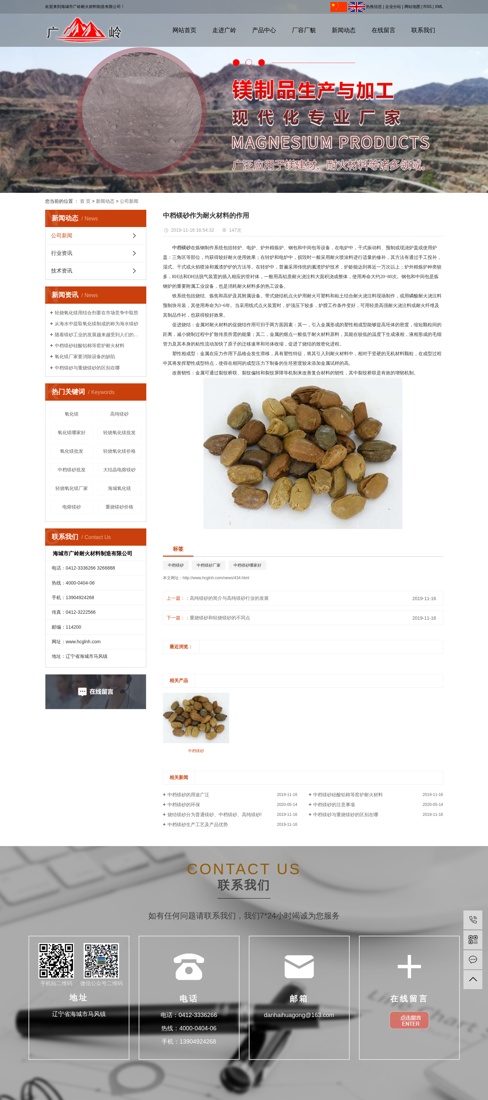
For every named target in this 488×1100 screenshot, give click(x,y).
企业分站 (393, 6)
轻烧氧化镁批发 (119, 432)
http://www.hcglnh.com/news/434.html (216, 578)
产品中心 (264, 30)
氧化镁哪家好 (72, 432)
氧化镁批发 (71, 451)
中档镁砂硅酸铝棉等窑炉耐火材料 (89, 345)
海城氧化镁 (119, 488)
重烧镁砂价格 (119, 507)
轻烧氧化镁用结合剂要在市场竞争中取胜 (96, 312)
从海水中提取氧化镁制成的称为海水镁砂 (96, 323)
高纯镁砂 (119, 414)
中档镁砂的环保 (184, 804)
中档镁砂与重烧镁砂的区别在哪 (87, 367)
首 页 (85, 201)
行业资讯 (61, 253)
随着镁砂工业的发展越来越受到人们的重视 (98, 334)
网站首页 (184, 30)
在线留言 (383, 30)
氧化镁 (72, 414)
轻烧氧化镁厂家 (71, 488)
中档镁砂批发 (72, 469)
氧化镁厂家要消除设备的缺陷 (85, 356)
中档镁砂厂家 (209, 565)
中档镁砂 (176, 565)
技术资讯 (61, 271)
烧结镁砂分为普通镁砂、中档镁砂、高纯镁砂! (215, 814)
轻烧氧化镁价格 (119, 451)
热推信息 (374, 6)
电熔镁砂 (71, 507)
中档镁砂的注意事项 (334, 804)
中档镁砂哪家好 (247, 565)
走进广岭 (224, 30)
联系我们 (423, 30)
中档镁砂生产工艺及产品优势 (198, 824)
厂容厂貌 (304, 30)
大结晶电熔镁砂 (119, 469)
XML (439, 6)
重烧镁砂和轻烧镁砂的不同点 (220, 617)
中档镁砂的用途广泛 (188, 794)
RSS (427, 6)
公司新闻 (129, 201)
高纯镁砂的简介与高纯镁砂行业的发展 (229, 598)
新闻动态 (344, 30)
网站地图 (412, 6)
